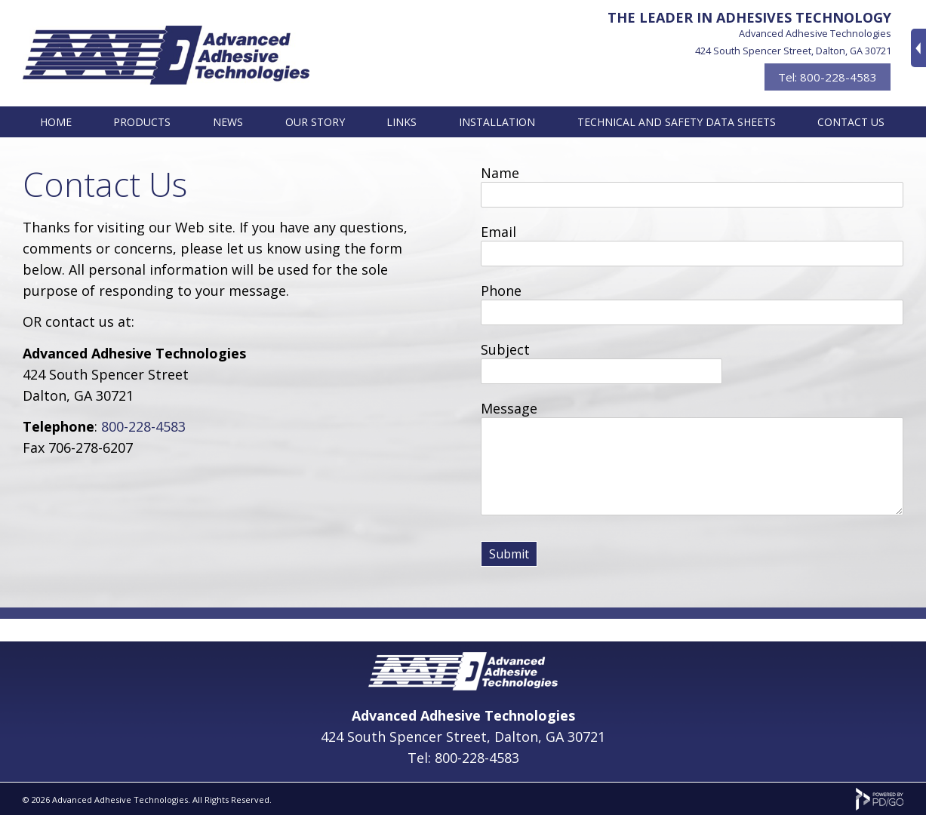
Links (401, 122)
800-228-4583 (143, 426)
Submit (509, 554)
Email (498, 232)
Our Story (315, 122)
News (228, 122)
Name (500, 173)
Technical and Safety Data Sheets (676, 122)
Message (509, 408)
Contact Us (850, 122)
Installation (497, 122)
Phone (501, 290)
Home (56, 122)
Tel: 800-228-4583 (827, 77)
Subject (505, 349)
